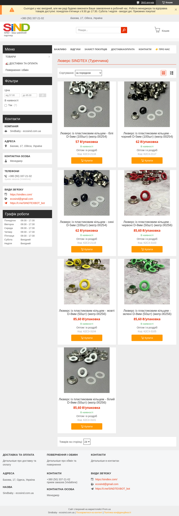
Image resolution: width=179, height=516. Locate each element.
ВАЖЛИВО (60, 49)
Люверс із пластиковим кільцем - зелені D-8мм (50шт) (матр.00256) (147, 312)
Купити (88, 160)
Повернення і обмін (16, 70)
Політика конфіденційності (117, 512)
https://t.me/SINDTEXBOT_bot (27, 203)
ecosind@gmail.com (21, 198)
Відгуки (76, 49)
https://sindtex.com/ (21, 194)
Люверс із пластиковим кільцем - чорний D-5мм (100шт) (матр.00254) (147, 135)
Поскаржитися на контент (89, 512)
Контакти (145, 49)
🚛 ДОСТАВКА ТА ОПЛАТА (21, 63)
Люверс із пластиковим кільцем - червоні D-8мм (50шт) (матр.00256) (147, 223)
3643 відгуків (147, 2)
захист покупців (96, 49)
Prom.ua (106, 509)
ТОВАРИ (10, 56)
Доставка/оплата (123, 49)
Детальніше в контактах (105, 460)
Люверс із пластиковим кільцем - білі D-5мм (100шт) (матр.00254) (86, 135)
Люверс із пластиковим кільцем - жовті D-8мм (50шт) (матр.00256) (87, 312)
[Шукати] (124, 30)
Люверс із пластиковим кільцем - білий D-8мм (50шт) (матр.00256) (87, 401)
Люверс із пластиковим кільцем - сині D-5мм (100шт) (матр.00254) (87, 223)
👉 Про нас (162, 49)
